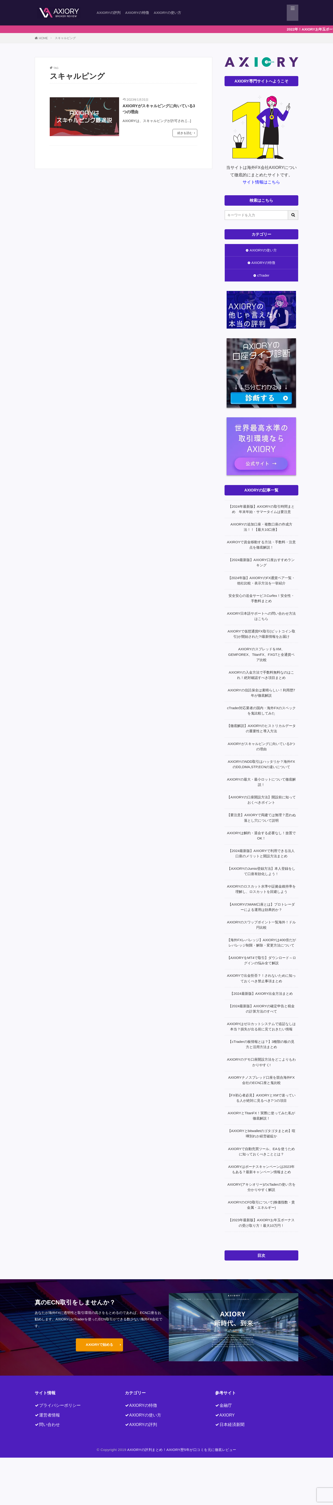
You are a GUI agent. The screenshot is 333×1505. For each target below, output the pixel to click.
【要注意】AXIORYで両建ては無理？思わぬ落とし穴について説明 (261, 817)
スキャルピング (65, 38)
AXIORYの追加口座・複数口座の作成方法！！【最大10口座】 (261, 526)
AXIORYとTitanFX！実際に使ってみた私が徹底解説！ (261, 1115)
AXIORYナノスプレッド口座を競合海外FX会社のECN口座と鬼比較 (261, 1080)
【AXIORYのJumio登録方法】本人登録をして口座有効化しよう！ (261, 871)
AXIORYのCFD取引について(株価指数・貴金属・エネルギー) (261, 1204)
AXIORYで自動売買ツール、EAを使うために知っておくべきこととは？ (261, 1151)
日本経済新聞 (231, 1424)
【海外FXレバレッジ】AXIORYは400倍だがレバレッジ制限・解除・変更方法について (261, 942)
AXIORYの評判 (108, 13)
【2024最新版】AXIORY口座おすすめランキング (261, 562)
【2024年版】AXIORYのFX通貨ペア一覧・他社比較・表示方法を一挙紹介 (261, 580)
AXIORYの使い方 (167, 13)
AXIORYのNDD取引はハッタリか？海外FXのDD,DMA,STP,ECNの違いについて (261, 764)
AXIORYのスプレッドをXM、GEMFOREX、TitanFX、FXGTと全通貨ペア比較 (261, 654)
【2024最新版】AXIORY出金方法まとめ (261, 993)
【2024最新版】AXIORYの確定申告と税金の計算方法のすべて (261, 1008)
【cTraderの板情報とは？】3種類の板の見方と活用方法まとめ (261, 1044)
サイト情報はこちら (261, 182)
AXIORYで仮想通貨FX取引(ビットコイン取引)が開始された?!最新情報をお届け (261, 633)
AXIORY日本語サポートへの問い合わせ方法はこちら (261, 616)
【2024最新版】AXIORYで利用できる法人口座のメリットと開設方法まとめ (261, 853)
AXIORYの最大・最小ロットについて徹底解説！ (261, 782)
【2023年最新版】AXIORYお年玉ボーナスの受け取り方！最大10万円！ (261, 1222)
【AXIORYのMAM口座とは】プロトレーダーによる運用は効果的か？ (261, 907)
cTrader (263, 275)
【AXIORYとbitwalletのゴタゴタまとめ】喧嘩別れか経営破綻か (261, 1133)
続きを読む (184, 134)
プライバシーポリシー (60, 1405)
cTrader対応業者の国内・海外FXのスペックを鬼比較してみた (261, 710)
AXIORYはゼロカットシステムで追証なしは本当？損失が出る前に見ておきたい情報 (261, 1026)
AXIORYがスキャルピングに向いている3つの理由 (159, 110)
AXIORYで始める (99, 1344)
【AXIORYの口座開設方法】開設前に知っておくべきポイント (261, 799)
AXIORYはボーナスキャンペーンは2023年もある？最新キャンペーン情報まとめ (261, 1169)
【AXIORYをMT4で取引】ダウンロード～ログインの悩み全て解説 (261, 960)
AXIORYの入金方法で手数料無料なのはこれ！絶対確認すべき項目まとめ (261, 675)
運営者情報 (49, 1415)
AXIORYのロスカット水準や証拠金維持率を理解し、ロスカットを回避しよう (261, 889)
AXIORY (227, 1415)
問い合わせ (49, 1424)
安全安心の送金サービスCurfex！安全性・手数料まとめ (261, 598)
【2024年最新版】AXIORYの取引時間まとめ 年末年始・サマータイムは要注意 (261, 509)
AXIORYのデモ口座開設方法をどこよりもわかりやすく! (261, 1062)
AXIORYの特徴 (137, 13)
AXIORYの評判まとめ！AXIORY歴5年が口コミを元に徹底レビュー (181, 1450)
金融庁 (225, 1405)
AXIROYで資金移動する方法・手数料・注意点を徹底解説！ (261, 544)
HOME (43, 38)
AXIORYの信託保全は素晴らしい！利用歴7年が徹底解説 (261, 692)
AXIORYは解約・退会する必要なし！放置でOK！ (261, 835)
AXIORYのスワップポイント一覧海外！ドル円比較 (261, 924)
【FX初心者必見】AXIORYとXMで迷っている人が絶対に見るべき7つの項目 (261, 1097)
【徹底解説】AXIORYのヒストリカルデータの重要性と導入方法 (261, 728)
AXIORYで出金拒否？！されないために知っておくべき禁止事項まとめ (261, 978)
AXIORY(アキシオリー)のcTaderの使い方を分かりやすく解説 (261, 1187)
